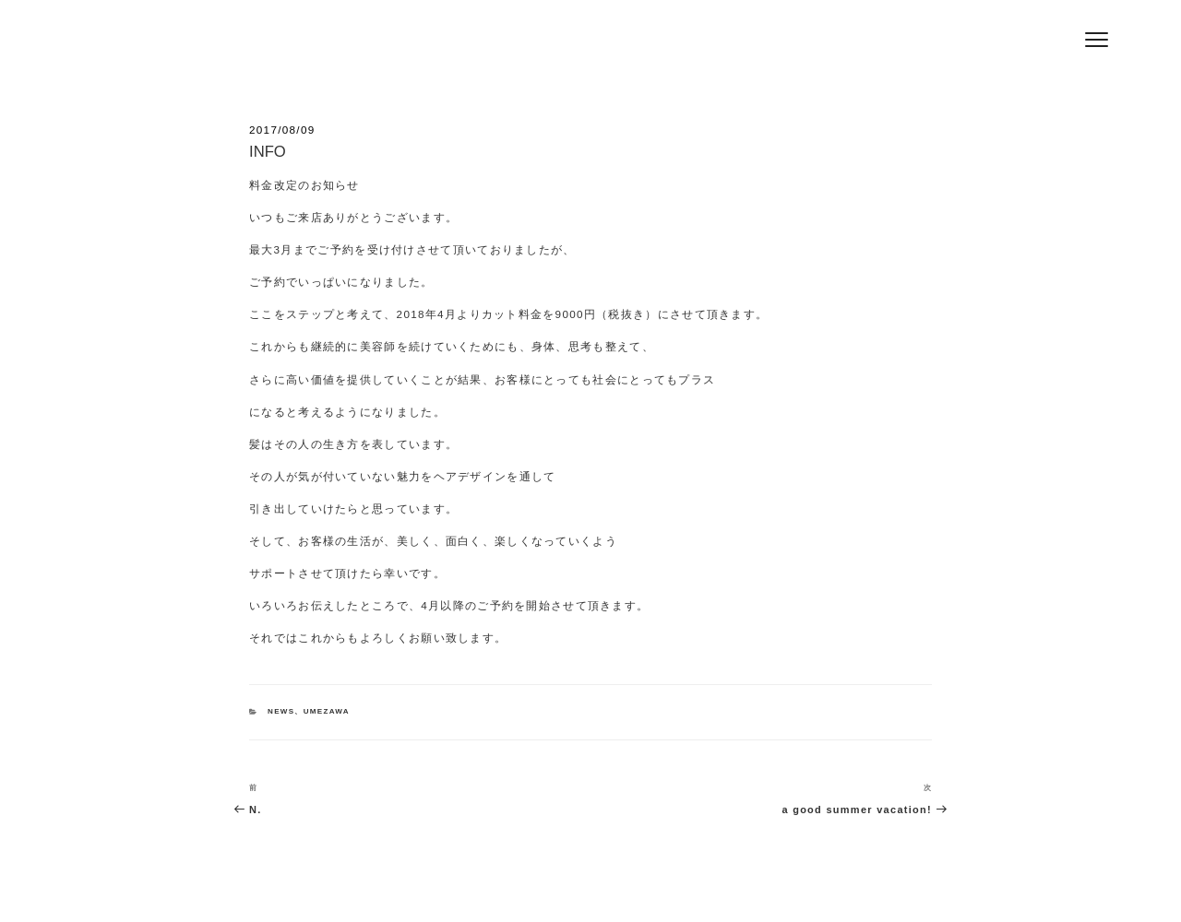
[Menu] (1096, 39)
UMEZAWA (327, 711)
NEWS (281, 711)
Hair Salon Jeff (279, 47)
